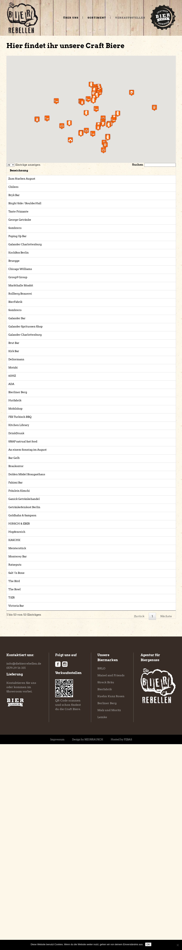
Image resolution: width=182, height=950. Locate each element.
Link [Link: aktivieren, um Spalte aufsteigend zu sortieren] (158, 170)
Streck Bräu (105, 888)
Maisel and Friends (110, 881)
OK (148, 944)
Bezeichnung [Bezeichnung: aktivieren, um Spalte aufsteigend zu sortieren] (43, 170)
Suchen (154, 164)
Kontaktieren (15, 888)
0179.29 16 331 (16, 873)
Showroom (14, 897)
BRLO (101, 874)
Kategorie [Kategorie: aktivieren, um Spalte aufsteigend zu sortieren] (78, 170)
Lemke (102, 923)
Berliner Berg (106, 909)
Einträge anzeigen (23, 164)
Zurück (139, 822)
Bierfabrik (104, 895)
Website (159, 178)
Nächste (166, 822)
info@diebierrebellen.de (23, 869)
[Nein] (177, 945)
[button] (96, 109)
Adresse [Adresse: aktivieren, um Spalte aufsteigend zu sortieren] (104, 170)
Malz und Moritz (109, 916)
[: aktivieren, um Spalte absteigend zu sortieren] (19, 171)
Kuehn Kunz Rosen (110, 902)
